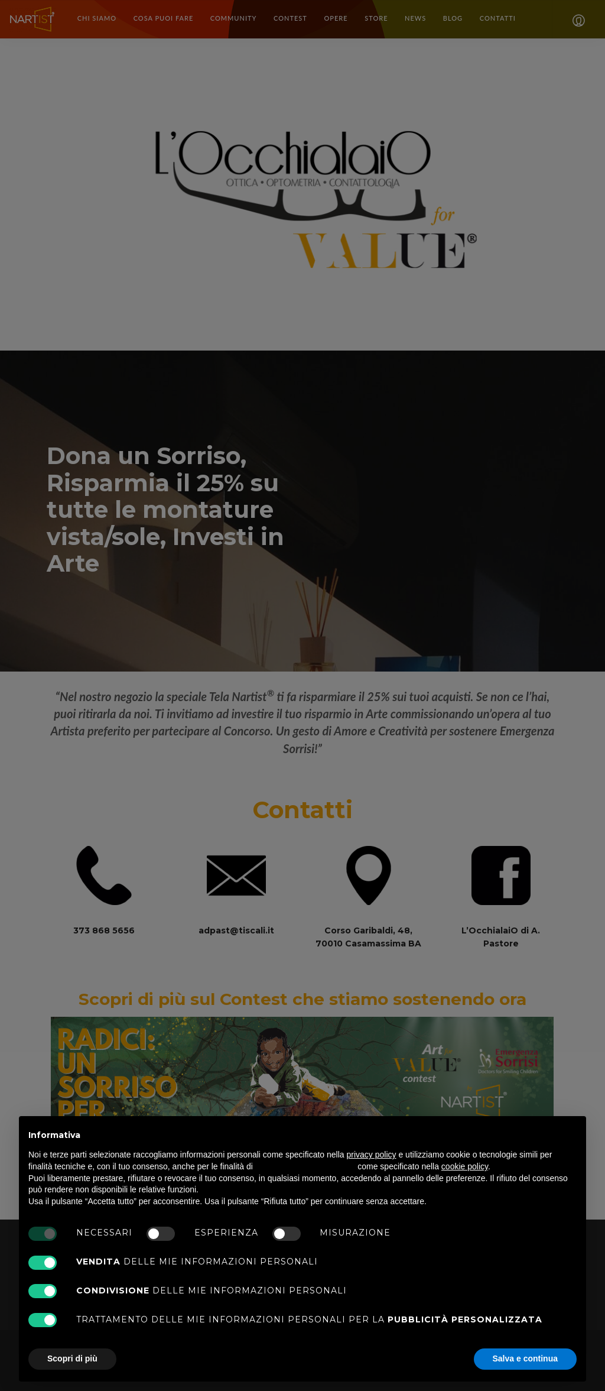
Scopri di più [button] (72, 1358)
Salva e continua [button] (525, 1358)
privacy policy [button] (371, 1154)
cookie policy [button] (464, 1166)
